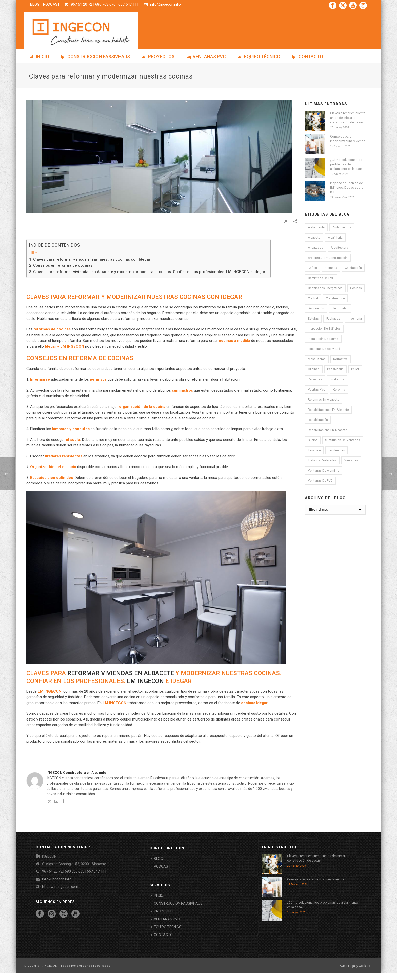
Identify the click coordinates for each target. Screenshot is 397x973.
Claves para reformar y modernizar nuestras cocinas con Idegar (91, 259)
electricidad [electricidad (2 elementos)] (340, 308)
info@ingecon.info (165, 4)
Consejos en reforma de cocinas (62, 265)
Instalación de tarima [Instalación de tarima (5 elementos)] (323, 339)
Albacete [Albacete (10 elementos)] (314, 237)
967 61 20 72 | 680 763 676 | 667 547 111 (105, 4)
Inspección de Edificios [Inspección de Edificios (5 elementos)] (324, 328)
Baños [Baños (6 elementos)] (312, 268)
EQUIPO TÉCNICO (259, 56)
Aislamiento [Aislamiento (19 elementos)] (316, 227)
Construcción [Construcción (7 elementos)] (335, 298)
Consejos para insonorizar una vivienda (347, 138)
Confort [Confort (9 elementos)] (313, 298)
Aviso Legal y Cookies (355, 966)
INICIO (39, 56)
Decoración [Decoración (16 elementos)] (316, 308)
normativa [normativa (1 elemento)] (340, 359)
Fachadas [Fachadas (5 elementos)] (333, 318)
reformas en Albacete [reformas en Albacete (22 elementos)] (323, 399)
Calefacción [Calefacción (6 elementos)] (353, 268)
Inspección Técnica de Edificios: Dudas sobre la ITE (346, 187)
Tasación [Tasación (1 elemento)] (314, 450)
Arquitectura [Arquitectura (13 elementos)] (339, 247)
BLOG (157, 859)
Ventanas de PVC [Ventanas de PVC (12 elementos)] (320, 480)
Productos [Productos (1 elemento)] (337, 379)
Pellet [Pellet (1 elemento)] (355, 369)
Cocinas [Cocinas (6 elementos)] (356, 288)
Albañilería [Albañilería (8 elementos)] (335, 237)
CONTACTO (307, 56)
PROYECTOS (158, 56)
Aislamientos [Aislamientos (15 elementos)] (341, 227)
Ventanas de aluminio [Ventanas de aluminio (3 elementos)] (323, 470)
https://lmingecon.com (60, 887)
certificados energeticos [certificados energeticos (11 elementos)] (325, 288)
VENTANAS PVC (206, 56)
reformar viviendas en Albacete (120, 673)
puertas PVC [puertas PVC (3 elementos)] (316, 389)
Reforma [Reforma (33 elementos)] (339, 389)
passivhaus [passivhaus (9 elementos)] (335, 369)
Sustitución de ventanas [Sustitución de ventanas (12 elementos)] (342, 440)
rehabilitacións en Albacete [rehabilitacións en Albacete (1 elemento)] (327, 430)
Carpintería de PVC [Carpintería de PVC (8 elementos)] (321, 278)
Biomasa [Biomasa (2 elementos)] (331, 268)
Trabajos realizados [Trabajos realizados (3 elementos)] (322, 460)
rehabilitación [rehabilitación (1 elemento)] (318, 420)
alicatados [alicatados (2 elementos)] (315, 247)
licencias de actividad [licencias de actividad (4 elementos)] (324, 349)
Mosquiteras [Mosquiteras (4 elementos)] (317, 359)
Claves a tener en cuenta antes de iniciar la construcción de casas (347, 117)
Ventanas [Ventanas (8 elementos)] (351, 460)
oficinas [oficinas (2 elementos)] (314, 369)
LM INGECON (145, 681)
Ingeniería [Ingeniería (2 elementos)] (355, 318)
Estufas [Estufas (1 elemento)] (313, 318)
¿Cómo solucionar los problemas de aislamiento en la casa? (347, 164)
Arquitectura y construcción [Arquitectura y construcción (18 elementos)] (328, 258)
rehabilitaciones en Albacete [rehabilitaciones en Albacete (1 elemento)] (328, 410)
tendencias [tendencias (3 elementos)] (336, 450)
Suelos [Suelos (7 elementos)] (312, 440)
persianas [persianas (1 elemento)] (315, 379)
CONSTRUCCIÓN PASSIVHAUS (95, 56)
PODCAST (160, 866)
